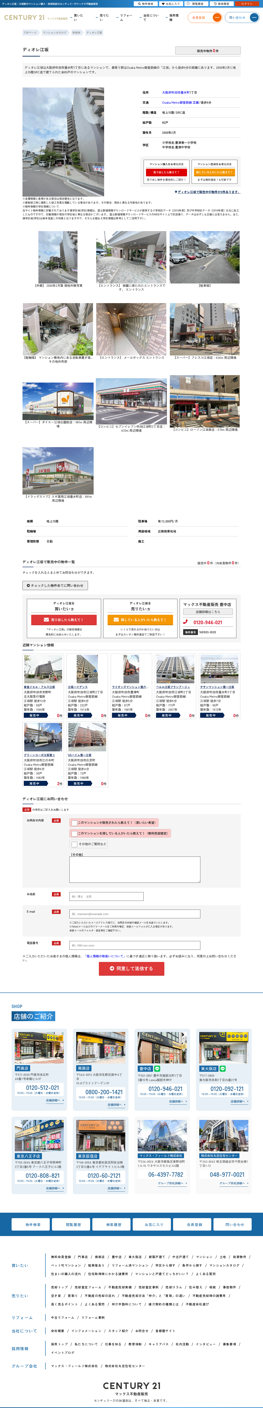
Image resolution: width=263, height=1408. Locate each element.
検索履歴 (114, 1224)
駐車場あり (96, 1265)
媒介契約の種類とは (164, 1304)
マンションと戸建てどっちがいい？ (162, 1274)
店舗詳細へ (53, 1100)
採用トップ (59, 1344)
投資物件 (239, 1257)
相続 (212, 1287)
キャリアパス (159, 1344)
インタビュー (206, 1344)
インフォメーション (86, 1331)
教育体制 (135, 1344)
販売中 (35, 715)
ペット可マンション (66, 1265)
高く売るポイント (64, 1304)
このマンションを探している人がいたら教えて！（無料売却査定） (121, 834)
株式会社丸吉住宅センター (125, 1366)
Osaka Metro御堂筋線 (180, 102)
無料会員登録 (61, 1257)
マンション (204, 1257)
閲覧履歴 (73, 1224)
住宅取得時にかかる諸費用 (108, 1274)
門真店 (83, 1257)
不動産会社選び (197, 1304)
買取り (73, 1295)
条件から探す (192, 1265)
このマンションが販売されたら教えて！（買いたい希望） (114, 823)
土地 (223, 1257)
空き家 (56, 1295)
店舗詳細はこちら (208, 612)
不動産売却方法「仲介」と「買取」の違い (154, 1295)
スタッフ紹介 (118, 1331)
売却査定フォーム (88, 1287)
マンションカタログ (224, 1265)
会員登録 (194, 1224)
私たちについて (86, 1344)
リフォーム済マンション (130, 1265)
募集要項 (229, 1344)
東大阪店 (135, 1257)
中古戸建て (180, 1257)
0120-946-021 (202, 622)
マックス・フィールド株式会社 (74, 1366)
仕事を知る (113, 1344)
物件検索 (33, 1224)
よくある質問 (206, 1274)
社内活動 (182, 1344)
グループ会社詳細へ (170, 1183)
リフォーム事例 (93, 1317)
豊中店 (117, 1257)
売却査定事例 (149, 1287)
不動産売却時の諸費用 (209, 1295)
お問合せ (142, 1331)
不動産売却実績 (120, 1287)
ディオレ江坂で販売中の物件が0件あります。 (209, 192)
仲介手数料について (127, 1304)
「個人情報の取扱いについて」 (105, 956)
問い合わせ (235, 1224)
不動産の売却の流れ (100, 1295)
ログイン (247, 3)
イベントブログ (63, 1352)
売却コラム (173, 1287)
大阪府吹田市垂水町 (176, 92)
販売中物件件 (208, 50)
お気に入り (154, 1224)
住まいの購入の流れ (66, 1274)
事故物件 (229, 1287)
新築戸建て (157, 1257)
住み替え (196, 1287)
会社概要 (58, 1331)
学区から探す (165, 1265)
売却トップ (59, 1287)
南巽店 (100, 1257)
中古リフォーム (63, 1317)
